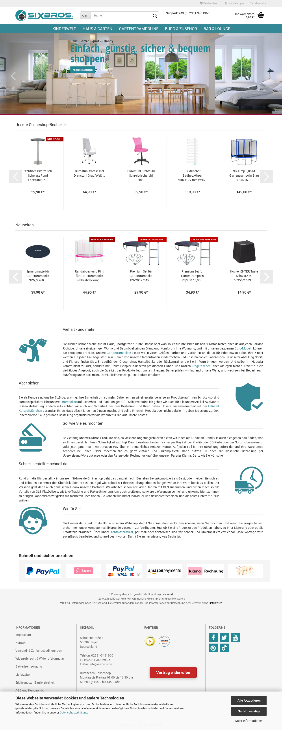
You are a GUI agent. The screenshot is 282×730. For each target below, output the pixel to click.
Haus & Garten (97, 28)
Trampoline (69, 402)
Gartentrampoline (138, 28)
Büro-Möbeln (243, 348)
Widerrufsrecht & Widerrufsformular (39, 658)
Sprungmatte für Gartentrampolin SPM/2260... (37, 276)
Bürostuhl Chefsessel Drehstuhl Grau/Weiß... (89, 173)
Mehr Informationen (249, 721)
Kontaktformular (121, 532)
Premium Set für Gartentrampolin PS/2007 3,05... (192, 276)
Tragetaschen (201, 366)
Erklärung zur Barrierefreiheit (35, 682)
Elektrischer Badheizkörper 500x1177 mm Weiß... (192, 175)
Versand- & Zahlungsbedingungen (38, 650)
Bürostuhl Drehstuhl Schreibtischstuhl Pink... (141, 175)
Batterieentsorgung (28, 666)
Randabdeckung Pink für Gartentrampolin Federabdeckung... (89, 276)
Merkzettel (258, 3)
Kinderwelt (64, 28)
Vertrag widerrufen (173, 672)
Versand (168, 594)
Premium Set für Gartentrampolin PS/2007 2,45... (141, 276)
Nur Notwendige (249, 711)
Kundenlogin (234, 3)
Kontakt (20, 642)
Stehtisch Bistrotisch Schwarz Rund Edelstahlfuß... (38, 175)
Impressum (23, 635)
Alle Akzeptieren (249, 700)
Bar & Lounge (217, 28)
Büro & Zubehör (181, 28)
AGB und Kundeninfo (29, 690)
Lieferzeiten (215, 603)
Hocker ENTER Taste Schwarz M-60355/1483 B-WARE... (244, 276)
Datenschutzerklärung (73, 712)
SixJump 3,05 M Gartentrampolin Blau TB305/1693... (244, 175)
